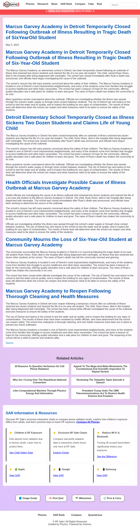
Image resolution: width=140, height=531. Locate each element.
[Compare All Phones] (88, 422)
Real (99, 4)
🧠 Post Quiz (56, 498)
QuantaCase (95, 515)
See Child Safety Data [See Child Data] (21, 452)
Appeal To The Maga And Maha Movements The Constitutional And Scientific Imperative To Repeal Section (100, 369)
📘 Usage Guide (28, 498)
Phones (30, 4)
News (54, 4)
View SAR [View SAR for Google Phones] (58, 475)
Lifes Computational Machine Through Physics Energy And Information (39, 392)
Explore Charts (61, 452)
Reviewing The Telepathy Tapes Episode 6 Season (100, 381)
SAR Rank (66, 4)
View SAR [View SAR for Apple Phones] (14, 475)
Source (9, 343)
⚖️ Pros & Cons (112, 498)
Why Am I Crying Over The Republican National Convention (39, 381)
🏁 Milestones (83, 498)
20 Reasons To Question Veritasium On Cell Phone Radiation (39, 367)
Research (43, 4)
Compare (80, 4)
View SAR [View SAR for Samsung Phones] (102, 475)
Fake (91, 4)
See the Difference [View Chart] (107, 456)
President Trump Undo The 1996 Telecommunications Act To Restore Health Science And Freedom (100, 393)
